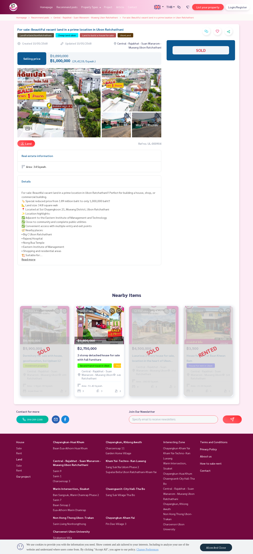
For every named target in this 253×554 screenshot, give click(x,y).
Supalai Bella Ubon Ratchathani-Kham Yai (131, 472)
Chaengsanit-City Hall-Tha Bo (125, 488)
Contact (132, 7)
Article (120, 7)
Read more (28, 259)
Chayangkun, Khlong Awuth (124, 442)
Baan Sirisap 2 (61, 505)
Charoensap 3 (61, 481)
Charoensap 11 (115, 448)
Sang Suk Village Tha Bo (120, 495)
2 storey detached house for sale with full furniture (98, 357)
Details (26, 181)
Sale (19, 448)
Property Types (90, 7)
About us (206, 456)
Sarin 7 (57, 500)
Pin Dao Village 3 (116, 523)
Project (108, 7)
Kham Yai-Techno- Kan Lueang (126, 461)
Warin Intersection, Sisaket (71, 488)
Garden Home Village (118, 453)
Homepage (46, 7)
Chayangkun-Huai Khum (68, 442)
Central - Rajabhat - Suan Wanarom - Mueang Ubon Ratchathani (86, 17)
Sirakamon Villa (62, 537)
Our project (23, 476)
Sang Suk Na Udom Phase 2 (122, 467)
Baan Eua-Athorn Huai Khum (70, 448)
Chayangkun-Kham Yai (120, 517)
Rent (19, 453)
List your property (207, 7)
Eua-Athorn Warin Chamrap (69, 510)
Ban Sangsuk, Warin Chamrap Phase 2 (76, 495)
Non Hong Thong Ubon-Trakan (73, 517)
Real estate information (37, 156)
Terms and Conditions (214, 442)
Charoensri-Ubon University (71, 531)
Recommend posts (67, 7)
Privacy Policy (208, 449)
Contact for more (27, 411)
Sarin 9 (57, 471)
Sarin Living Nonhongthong (69, 523)
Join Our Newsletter (142, 411)
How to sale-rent (211, 463)
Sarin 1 (57, 476)
